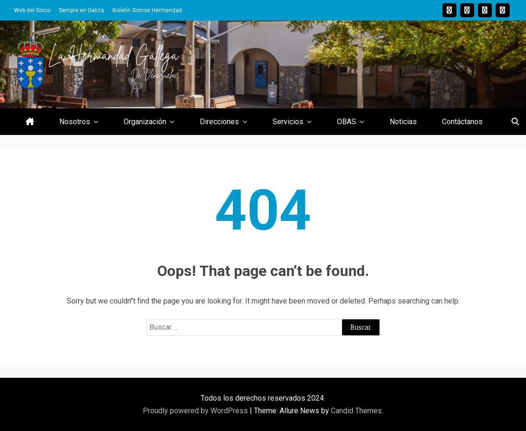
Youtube (485, 10)
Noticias (403, 121)
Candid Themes (356, 410)
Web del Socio (32, 10)
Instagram (449, 10)
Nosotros (74, 121)
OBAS (346, 121)
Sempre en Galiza (81, 10)
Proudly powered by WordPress (196, 410)
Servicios (288, 121)
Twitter (467, 10)
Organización (145, 121)
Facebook (503, 10)
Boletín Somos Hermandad (147, 10)
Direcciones (219, 121)
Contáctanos (462, 121)
